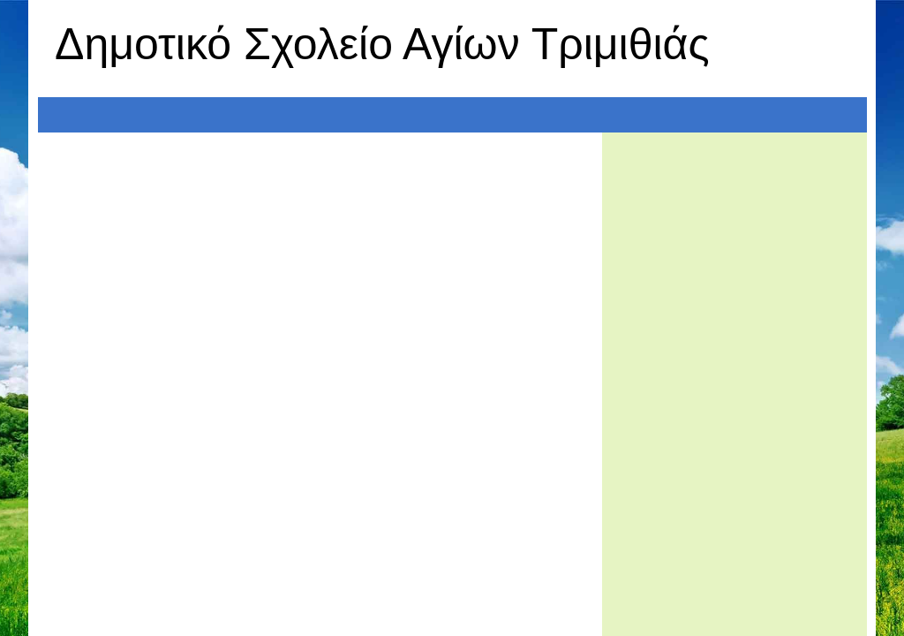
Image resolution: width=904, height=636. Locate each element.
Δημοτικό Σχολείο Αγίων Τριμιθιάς (382, 44)
